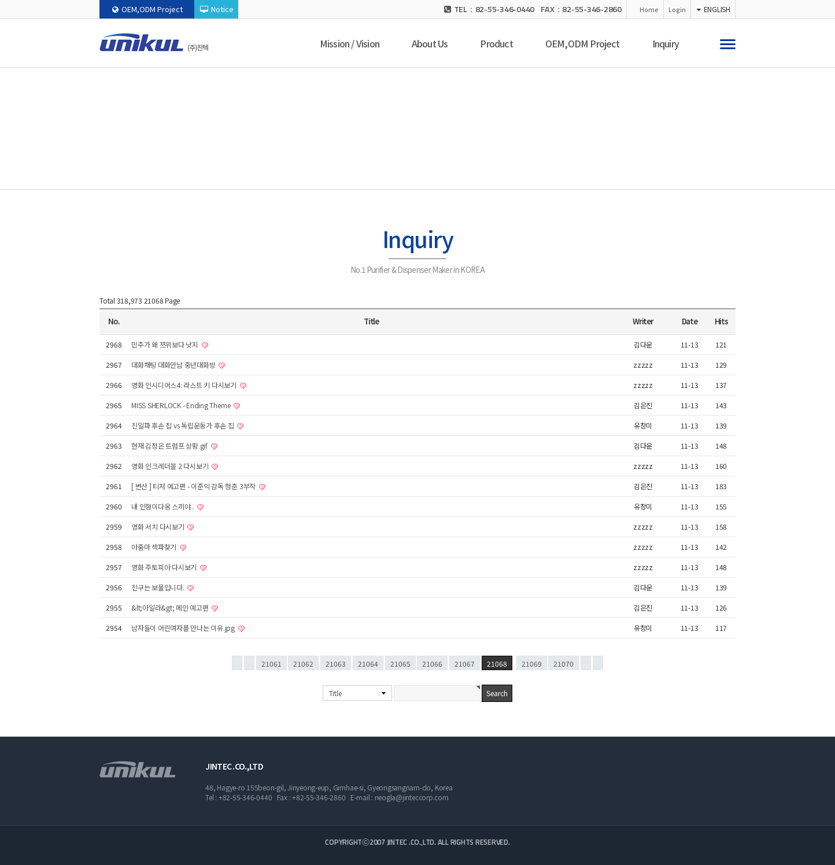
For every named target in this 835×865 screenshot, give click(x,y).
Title (335, 693)
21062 (303, 663)
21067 (465, 663)
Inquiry (665, 43)
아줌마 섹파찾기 (154, 547)
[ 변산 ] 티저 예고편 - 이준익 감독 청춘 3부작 (194, 486)
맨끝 (598, 663)
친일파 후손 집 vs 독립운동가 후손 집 (183, 425)
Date (689, 321)
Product (496, 43)
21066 (432, 663)
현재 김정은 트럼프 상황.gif (170, 445)
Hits (721, 321)
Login (677, 9)
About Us (430, 43)
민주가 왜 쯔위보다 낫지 (165, 344)
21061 (271, 663)
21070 (563, 663)
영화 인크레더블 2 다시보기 (170, 466)
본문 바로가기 (0, 0)
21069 (532, 663)
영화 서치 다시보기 (158, 526)
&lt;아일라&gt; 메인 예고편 (170, 607)
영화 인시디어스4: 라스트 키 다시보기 (184, 385)
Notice (217, 8)
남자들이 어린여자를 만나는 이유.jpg (184, 628)
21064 (368, 663)
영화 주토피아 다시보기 (164, 567)
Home (649, 9)
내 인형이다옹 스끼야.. (163, 506)
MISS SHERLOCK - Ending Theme (181, 405)
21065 (400, 663)
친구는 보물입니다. (158, 587)
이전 (249, 663)
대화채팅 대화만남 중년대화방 (174, 364)
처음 (237, 663)
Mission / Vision (349, 43)
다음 (586, 663)
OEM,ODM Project (147, 8)
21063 (336, 663)
